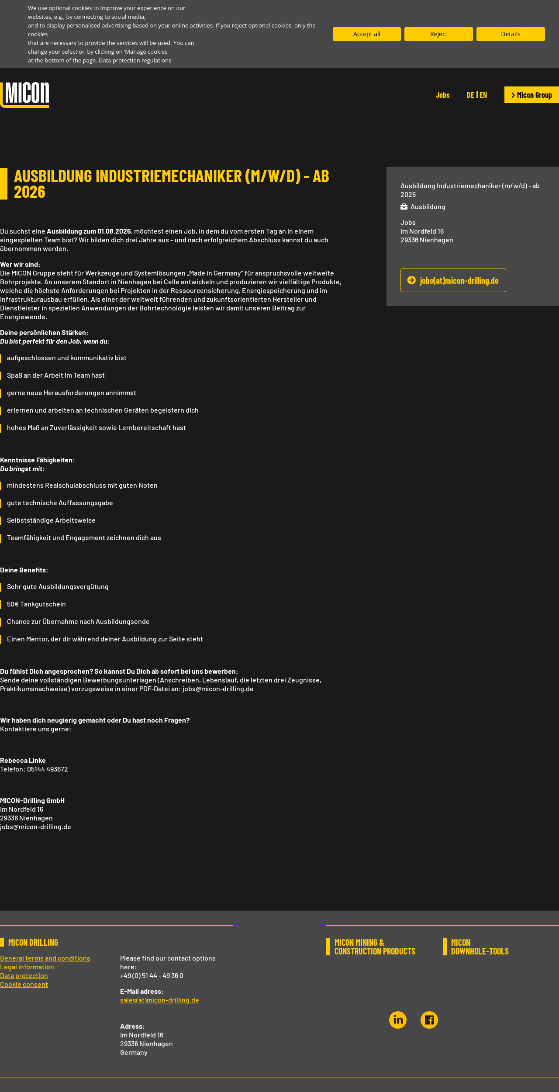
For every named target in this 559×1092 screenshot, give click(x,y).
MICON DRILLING (33, 942)
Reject (439, 34)
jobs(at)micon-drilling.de (459, 280)
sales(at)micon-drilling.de (159, 1000)
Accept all (366, 34)
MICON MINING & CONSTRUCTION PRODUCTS (375, 946)
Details (511, 34)
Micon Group (531, 95)
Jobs (442, 95)
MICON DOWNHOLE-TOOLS (479, 946)
